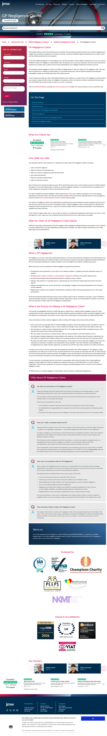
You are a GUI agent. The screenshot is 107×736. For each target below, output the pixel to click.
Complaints (14, 719)
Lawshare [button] (92, 4)
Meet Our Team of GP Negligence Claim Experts (45, 110)
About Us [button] (57, 4)
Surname (9, 62)
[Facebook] (7, 710)
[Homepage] (12, 705)
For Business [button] (40, 4)
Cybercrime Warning (69, 719)
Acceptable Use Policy (55, 720)
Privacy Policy (13, 102)
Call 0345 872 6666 (10, 20)
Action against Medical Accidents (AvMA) (52, 198)
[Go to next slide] (104, 244)
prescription (56, 271)
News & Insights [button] (81, 4)
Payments (101, 4)
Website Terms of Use (52, 719)
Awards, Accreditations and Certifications (79, 720)
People (64, 4)
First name (10, 54)
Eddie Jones (68, 194)
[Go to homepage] (6, 4)
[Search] (51, 28)
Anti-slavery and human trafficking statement (29, 720)
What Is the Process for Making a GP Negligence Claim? (47, 117)
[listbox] (67, 244)
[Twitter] (10, 710)
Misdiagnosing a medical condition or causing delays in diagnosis (51, 276)
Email (8, 69)
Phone (9, 77)
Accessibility (24, 719)
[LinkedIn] (17, 710)
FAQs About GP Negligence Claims (41, 121)
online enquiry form (62, 87)
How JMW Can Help (37, 106)
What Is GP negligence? (38, 114)
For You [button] (48, 4)
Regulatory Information (86, 719)
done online (93, 449)
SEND (7, 96)
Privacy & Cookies (37, 719)
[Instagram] (14, 710)
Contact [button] (71, 4)
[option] (50, 244)
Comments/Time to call (14, 84)
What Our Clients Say (37, 102)
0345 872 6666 (40, 87)
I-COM (57, 730)
